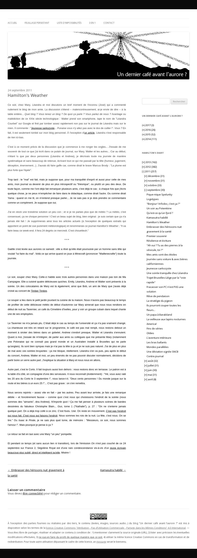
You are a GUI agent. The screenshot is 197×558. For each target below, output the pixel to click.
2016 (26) (148, 130)
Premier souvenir (157, 236)
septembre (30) (154, 190)
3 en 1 (92, 22)
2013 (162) (149, 162)
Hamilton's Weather (158, 222)
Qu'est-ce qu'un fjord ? (160, 213)
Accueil (12, 22)
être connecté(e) (33, 493)
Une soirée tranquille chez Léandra (167, 273)
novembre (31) (154, 180)
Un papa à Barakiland (159, 314)
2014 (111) (149, 139)
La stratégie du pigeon (160, 300)
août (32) (151, 361)
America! (152, 324)
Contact (109, 22)
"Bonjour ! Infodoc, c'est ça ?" (163, 203)
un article (89, 132)
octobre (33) (152, 185)
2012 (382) (149, 166)
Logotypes (153, 199)
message (101, 541)
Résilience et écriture (159, 240)
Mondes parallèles (158, 347)
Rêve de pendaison (158, 296)
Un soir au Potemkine (159, 208)
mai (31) (150, 374)
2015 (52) (148, 134)
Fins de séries (155, 328)
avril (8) (150, 379)
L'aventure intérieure (159, 337)
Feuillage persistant (37, 22)
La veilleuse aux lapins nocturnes (166, 319)
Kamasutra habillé (113, 470)
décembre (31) (154, 176)
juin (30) (150, 370)
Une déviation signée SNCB (162, 351)
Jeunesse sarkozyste (42, 128)
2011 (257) (149, 171)
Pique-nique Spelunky (159, 194)
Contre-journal (155, 356)
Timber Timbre (39, 290)
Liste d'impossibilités (69, 22)
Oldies (150, 333)
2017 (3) (148, 125)
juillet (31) (151, 365)
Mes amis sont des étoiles (162, 254)
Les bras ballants (157, 342)
